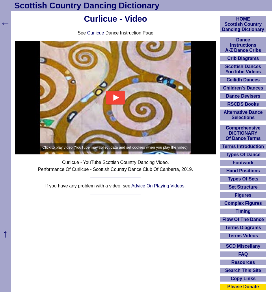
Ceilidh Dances (243, 79)
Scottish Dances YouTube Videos (243, 69)
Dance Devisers (243, 96)
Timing (243, 211)
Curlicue (95, 32)
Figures (243, 195)
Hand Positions (243, 170)
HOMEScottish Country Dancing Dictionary (243, 24)
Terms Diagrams (243, 227)
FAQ (243, 254)
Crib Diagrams (243, 58)
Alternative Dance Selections (242, 115)
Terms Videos (243, 235)
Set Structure (243, 187)
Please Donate (243, 286)
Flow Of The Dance (243, 219)
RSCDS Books (243, 104)
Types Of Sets (243, 178)
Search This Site (243, 270)
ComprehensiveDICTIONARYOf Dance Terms (243, 133)
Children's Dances (243, 87)
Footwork (243, 162)
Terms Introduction (243, 146)
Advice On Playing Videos (158, 185)
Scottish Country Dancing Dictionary (86, 5)
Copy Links (243, 278)
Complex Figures (243, 203)
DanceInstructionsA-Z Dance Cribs (243, 45)
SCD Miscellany (243, 246)
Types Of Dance (243, 154)
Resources (243, 262)
